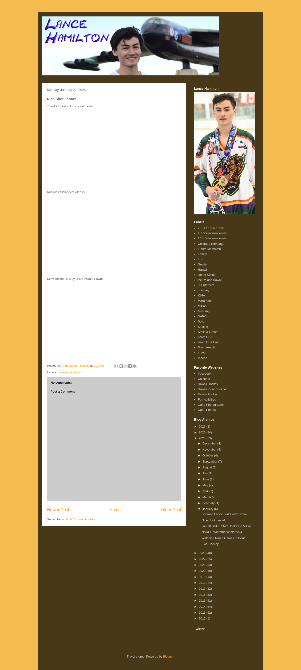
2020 (202, 571)
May (205, 485)
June (206, 479)
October (208, 455)
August (207, 467)
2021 (202, 565)
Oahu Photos (207, 410)
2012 (202, 618)
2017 (202, 588)
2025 (202, 432)
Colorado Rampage (211, 243)
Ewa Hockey (210, 544)
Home (115, 509)
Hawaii (202, 269)
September (210, 461)
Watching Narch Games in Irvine (224, 538)
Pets (201, 321)
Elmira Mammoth (209, 249)
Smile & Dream (208, 332)
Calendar (204, 379)
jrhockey (203, 290)
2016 (202, 594)
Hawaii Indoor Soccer (212, 389)
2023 (202, 553)
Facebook (204, 373)
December (210, 443)
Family (202, 254)
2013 (202, 612)
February (209, 503)
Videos (202, 358)
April (206, 491)
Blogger (168, 656)
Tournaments (206, 347)
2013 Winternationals (212, 233)
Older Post (171, 509)
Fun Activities (207, 399)
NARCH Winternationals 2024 (222, 532)
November (210, 449)
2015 (202, 600)
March (207, 497)
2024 (202, 438)
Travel (202, 352)
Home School (207, 275)
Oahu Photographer (211, 404)
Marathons (205, 301)
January (208, 509)
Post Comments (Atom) (82, 519)
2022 (202, 559)
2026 (202, 426)
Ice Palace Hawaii (70, 372)
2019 (202, 577)
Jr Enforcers (206, 285)
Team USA (205, 337)
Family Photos (207, 394)
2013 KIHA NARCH (211, 228)
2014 (202, 606)
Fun (200, 259)
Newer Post (58, 509)
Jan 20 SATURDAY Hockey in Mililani (227, 526)
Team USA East (208, 342)
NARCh (203, 316)
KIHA (201, 295)
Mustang (204, 311)
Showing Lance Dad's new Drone (224, 514)
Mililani (202, 306)
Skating (203, 326)
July (205, 473)
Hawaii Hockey (208, 384)
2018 (202, 582)
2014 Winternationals (212, 238)
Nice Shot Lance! (213, 520)
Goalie (202, 264)
